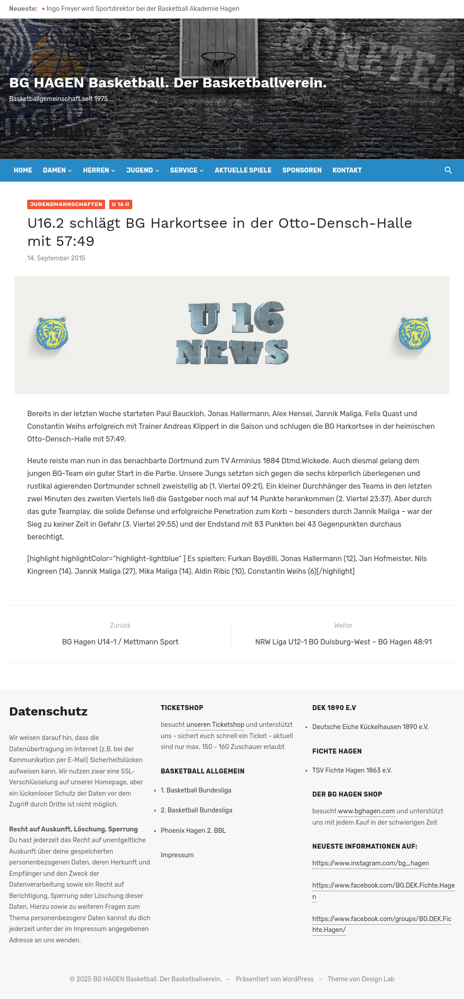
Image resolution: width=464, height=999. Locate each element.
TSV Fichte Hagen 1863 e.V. (352, 770)
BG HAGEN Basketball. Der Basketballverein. (168, 82)
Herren (96, 170)
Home (23, 170)
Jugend (139, 170)
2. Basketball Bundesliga (196, 810)
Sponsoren (302, 170)
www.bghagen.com (366, 811)
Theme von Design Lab (361, 979)
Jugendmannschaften (66, 204)
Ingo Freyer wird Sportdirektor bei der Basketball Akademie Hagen (143, 9)
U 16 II (121, 204)
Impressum (177, 855)
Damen (54, 170)
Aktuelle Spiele (243, 170)
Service (184, 170)
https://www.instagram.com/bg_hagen (370, 863)
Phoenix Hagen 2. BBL (193, 831)
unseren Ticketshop (215, 725)
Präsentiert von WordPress (275, 979)
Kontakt (347, 170)
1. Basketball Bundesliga (196, 790)
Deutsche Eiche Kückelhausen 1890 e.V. (370, 727)
